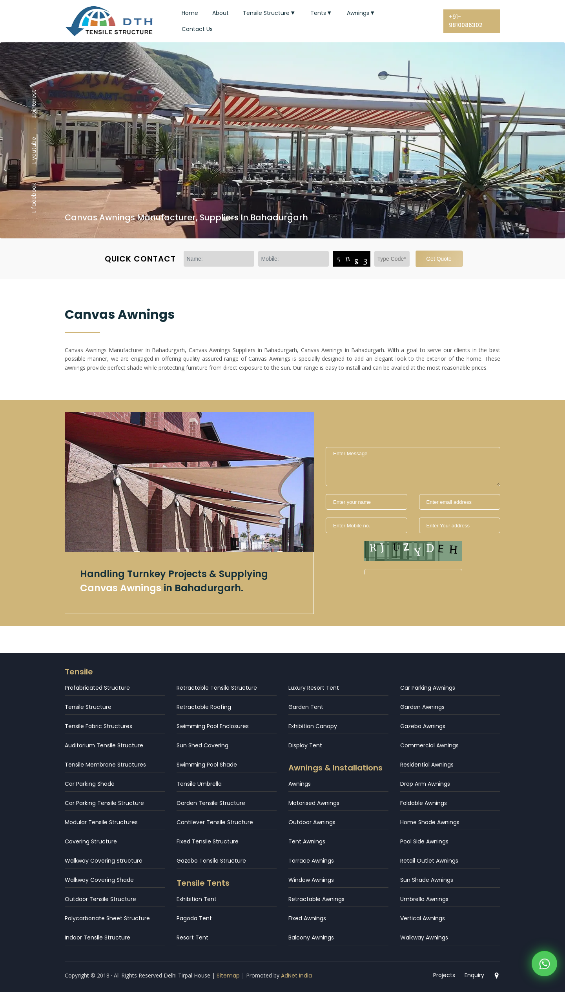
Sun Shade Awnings (426, 880)
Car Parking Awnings (427, 688)
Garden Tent (305, 707)
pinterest (34, 103)
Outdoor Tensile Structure (100, 899)
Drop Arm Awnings (425, 784)
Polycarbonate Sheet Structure (107, 918)
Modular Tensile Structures (101, 822)
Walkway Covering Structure (103, 861)
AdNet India (296, 975)
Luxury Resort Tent (313, 688)
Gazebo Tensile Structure (211, 861)
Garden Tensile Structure (211, 803)
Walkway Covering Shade (99, 880)
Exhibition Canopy (312, 726)
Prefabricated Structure (97, 688)
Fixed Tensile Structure (208, 841)
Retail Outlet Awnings (429, 861)
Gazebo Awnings (422, 726)
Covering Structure (91, 841)
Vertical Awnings (422, 918)
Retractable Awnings (316, 899)
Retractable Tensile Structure (217, 688)
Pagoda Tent (194, 918)
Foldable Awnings (423, 803)
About (220, 13)
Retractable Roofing (204, 707)
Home (190, 13)
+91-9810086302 (466, 21)
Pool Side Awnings (424, 841)
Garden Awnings (422, 707)
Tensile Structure (269, 13)
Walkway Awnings (424, 937)
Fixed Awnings (307, 918)
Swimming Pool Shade (207, 765)
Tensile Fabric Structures (98, 726)
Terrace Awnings (311, 861)
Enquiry (474, 975)
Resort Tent (192, 937)
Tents (321, 13)
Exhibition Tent (197, 899)
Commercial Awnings (429, 745)
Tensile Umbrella (199, 784)
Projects (444, 975)
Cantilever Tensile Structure (215, 822)
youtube (34, 150)
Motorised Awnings (313, 803)
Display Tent (305, 745)
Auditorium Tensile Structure (104, 745)
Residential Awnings (427, 765)
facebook (34, 198)
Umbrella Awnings (424, 899)
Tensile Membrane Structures (105, 765)
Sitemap (228, 975)
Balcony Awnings (311, 937)
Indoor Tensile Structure (97, 937)
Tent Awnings (306, 841)
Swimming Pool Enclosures (213, 726)
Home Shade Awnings (429, 822)
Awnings (361, 13)
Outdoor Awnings (311, 822)
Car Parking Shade (90, 784)
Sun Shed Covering (202, 745)
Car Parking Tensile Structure (104, 803)
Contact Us (197, 29)
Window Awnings (311, 880)
